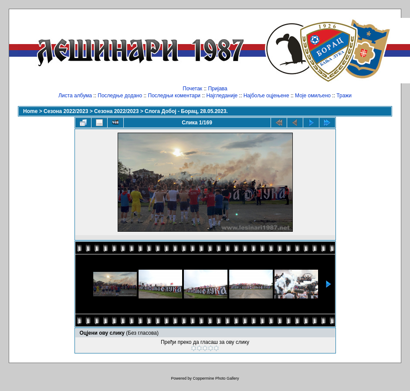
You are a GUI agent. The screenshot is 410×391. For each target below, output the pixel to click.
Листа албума (75, 96)
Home (30, 111)
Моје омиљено (313, 96)
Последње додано (120, 96)
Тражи (344, 96)
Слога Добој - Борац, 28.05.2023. (186, 111)
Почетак (192, 89)
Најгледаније (221, 96)
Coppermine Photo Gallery (216, 378)
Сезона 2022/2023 (66, 111)
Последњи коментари (174, 96)
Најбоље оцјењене (266, 96)
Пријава (217, 89)
